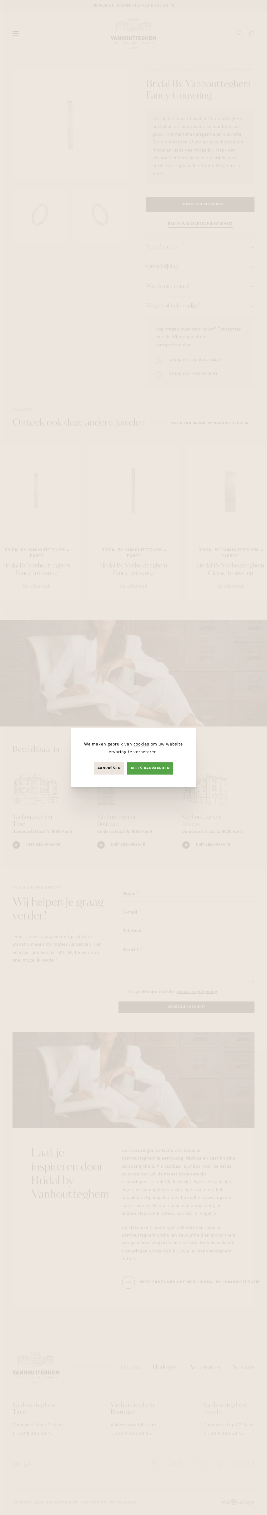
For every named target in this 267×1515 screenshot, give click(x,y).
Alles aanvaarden (150, 768)
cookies (141, 744)
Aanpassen (109, 768)
